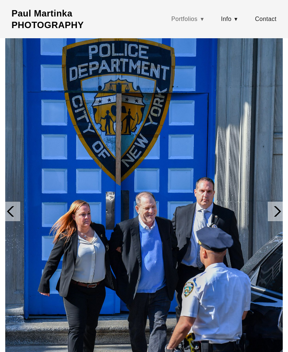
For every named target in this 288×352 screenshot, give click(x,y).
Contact (265, 19)
